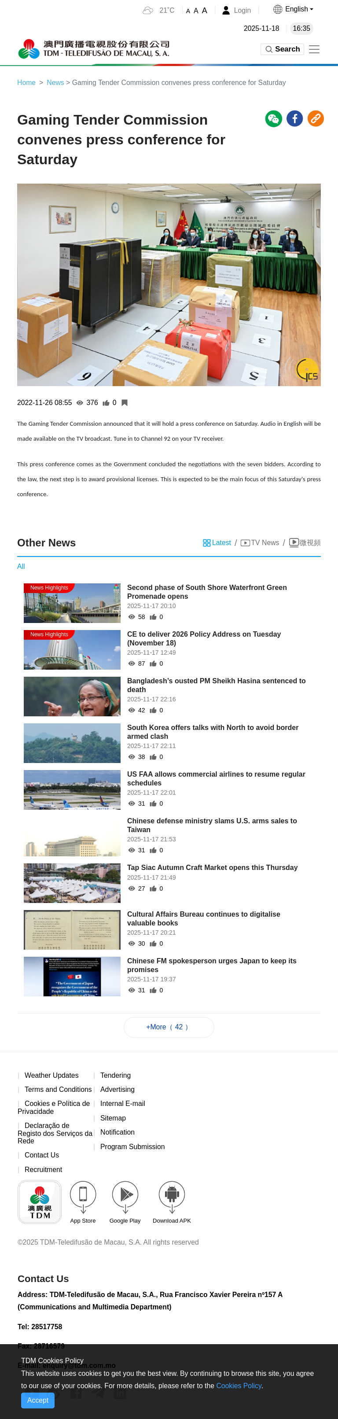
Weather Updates (52, 1076)
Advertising (117, 1090)
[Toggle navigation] (314, 49)
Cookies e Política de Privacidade (54, 1108)
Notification (117, 1133)
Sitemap (113, 1119)
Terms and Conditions (59, 1090)
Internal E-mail (123, 1104)
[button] (292, 9)
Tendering (115, 1076)
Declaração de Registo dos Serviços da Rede (51, 1134)
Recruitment (43, 1171)
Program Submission (133, 1147)
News (56, 82)
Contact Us (42, 1156)
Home (26, 82)
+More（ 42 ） (169, 1027)
